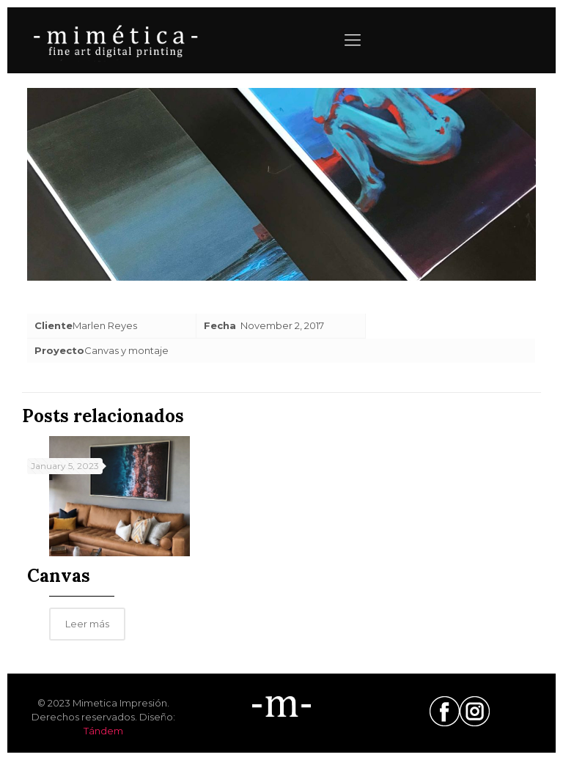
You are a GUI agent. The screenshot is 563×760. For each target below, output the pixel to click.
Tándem (103, 731)
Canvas (58, 575)
